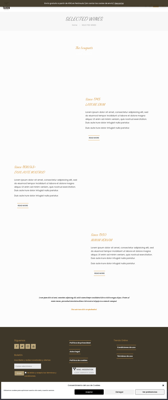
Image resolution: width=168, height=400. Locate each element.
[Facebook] (16, 346)
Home (74, 25)
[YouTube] (33, 346)
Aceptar (89, 392)
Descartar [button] (119, 3)
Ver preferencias (149, 392)
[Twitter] (22, 346)
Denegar (119, 392)
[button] (163, 385)
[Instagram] (27, 346)
